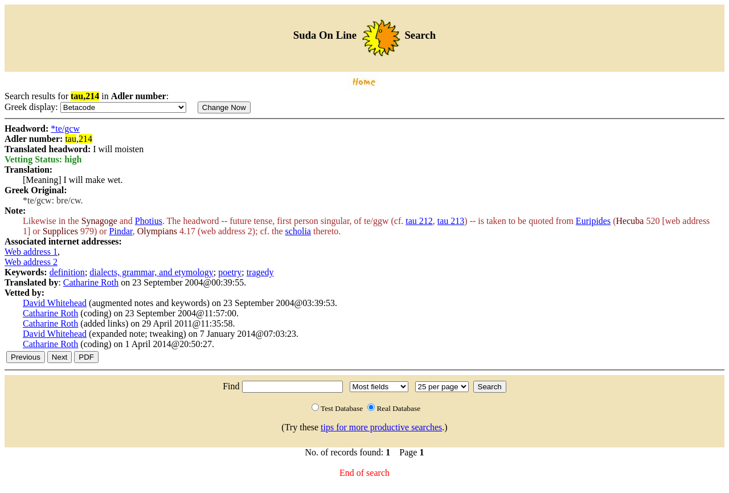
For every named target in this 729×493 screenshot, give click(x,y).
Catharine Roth (90, 282)
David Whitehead (55, 303)
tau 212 (419, 221)
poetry (229, 272)
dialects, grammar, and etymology (151, 272)
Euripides (593, 221)
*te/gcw (65, 128)
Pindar (121, 231)
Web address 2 (31, 262)
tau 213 (451, 221)
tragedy (260, 272)
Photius (148, 221)
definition (67, 272)
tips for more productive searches (381, 427)
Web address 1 (31, 251)
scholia (298, 231)
